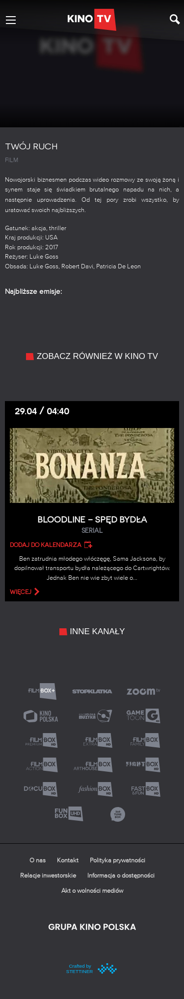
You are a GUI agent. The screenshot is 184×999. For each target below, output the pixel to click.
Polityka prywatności (117, 860)
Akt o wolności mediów (92, 891)
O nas (37, 860)
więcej (20, 592)
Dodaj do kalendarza (45, 545)
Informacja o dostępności (121, 876)
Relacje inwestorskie (48, 876)
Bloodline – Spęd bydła (92, 525)
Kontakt (68, 860)
